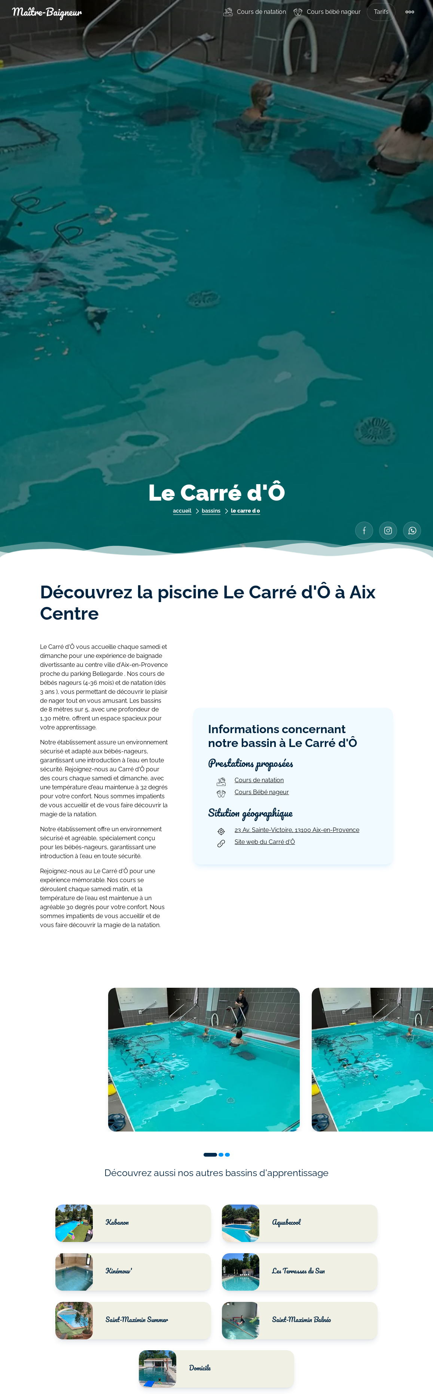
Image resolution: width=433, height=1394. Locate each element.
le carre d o (245, 510)
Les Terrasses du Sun (273, 1272)
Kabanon (93, 1223)
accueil (182, 510)
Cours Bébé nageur (252, 794)
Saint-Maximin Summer (113, 1320)
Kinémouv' (95, 1272)
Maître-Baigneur (47, 12)
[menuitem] (254, 12)
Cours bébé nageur (334, 11)
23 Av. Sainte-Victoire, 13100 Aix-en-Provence (287, 832)
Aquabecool (261, 1223)
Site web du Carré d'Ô (255, 844)
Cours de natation (261, 11)
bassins (211, 510)
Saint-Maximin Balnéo (276, 1320)
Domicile (175, 1369)
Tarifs (381, 11)
